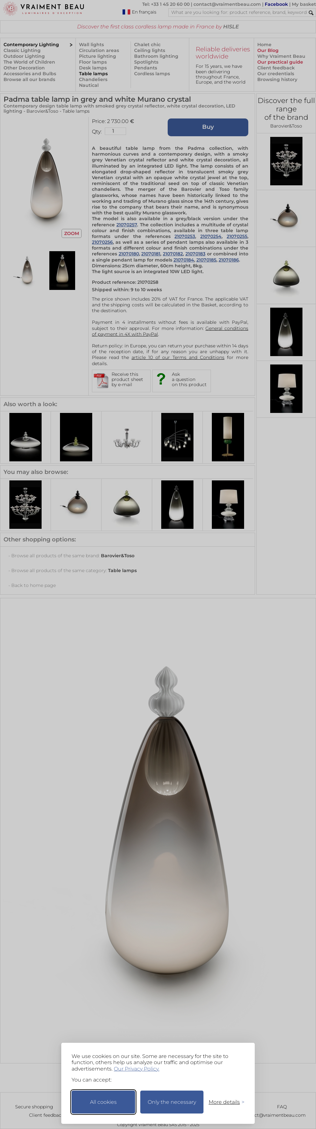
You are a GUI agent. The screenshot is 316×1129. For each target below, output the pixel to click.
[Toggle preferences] (224, 1102)
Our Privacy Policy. (136, 1069)
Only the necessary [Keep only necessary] (172, 1102)
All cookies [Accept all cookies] (103, 1102)
